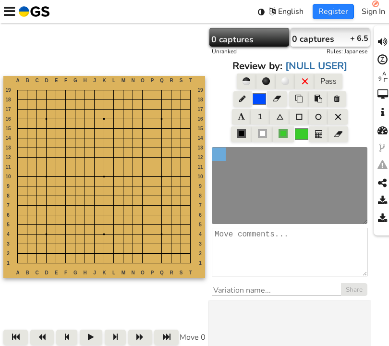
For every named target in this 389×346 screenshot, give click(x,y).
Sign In (373, 11)
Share (354, 299)
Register (333, 11)
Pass (328, 81)
